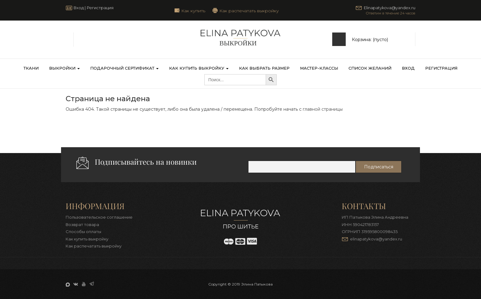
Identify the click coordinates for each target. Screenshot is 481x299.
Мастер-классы (319, 68)
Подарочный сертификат (124, 68)
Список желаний (369, 68)
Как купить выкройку (199, 68)
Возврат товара (82, 224)
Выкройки (64, 68)
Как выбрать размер (264, 68)
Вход (78, 7)
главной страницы (323, 109)
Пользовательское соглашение (99, 217)
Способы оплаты (83, 231)
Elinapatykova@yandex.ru (389, 7)
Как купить (193, 10)
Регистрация (100, 7)
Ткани (31, 68)
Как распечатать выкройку (249, 10)
